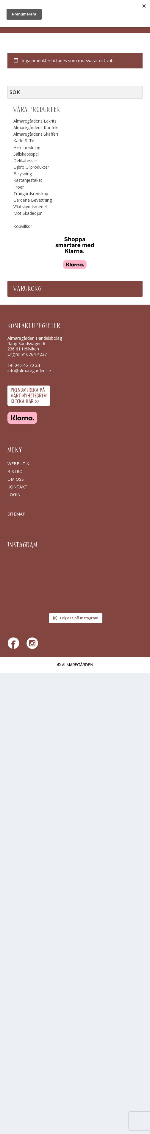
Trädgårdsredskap (30, 193)
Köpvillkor (22, 226)
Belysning (22, 173)
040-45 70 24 (27, 365)
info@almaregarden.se (29, 370)
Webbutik (18, 463)
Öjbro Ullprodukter (31, 167)
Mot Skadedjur (27, 213)
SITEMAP (16, 514)
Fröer (18, 187)
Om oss (15, 479)
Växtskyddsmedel (30, 206)
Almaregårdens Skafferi (35, 134)
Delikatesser (25, 160)
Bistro (15, 471)
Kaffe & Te (23, 140)
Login (14, 494)
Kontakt (17, 487)
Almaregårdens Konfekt (36, 127)
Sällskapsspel (26, 154)
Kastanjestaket (27, 180)
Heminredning (26, 147)
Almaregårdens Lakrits (35, 121)
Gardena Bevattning (32, 200)
